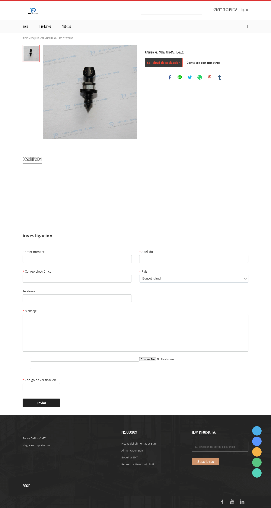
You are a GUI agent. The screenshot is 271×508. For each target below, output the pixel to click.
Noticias (66, 26)
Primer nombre (34, 252)
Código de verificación (39, 380)
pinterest (209, 77)
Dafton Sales (257, 431)
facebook (170, 77)
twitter (190, 77)
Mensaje (30, 311)
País (143, 271)
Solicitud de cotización (164, 63)
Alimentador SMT (132, 450)
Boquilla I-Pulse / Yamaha (59, 38)
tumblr (219, 77)
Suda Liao (257, 441)
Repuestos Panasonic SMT (137, 464)
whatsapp (199, 77)
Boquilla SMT (37, 38)
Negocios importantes (36, 445)
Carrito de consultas (225, 10)
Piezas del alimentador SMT (138, 443)
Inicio (25, 26)
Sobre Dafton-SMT (34, 438)
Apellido (146, 252)
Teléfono (29, 291)
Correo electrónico (37, 271)
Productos (45, 26)
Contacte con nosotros (203, 63)
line (180, 77)
